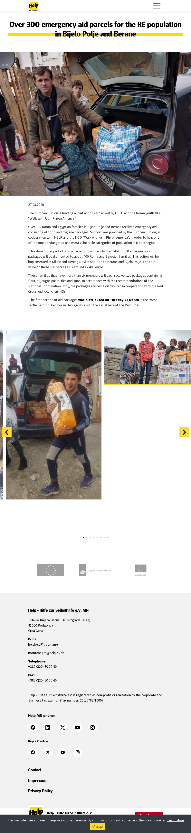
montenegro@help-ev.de (46, 653)
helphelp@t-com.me (43, 644)
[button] (7, 432)
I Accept (97, 826)
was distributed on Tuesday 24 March (108, 299)
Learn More (175, 820)
